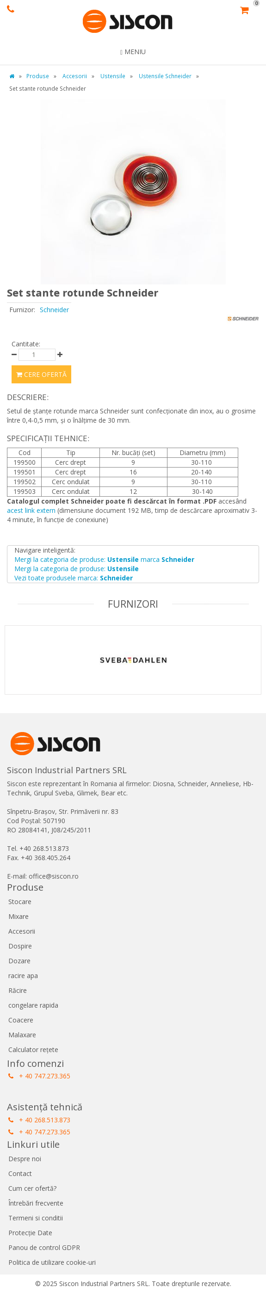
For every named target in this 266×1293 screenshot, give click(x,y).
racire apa (23, 975)
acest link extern (31, 510)
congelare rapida (33, 1005)
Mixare (18, 916)
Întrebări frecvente (35, 1203)
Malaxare (22, 1034)
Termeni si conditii (35, 1217)
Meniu (133, 51)
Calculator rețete (33, 1049)
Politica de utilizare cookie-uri (52, 1262)
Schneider (54, 309)
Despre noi (24, 1158)
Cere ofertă (41, 374)
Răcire (17, 990)
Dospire (20, 946)
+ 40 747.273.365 (39, 1075)
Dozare (19, 960)
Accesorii (21, 931)
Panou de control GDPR (44, 1247)
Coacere (20, 1020)
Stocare (19, 901)
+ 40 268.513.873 (39, 1119)
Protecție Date (30, 1232)
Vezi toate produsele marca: (73, 577)
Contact (20, 1173)
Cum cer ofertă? (32, 1188)
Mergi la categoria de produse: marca (104, 559)
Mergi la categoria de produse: (76, 568)
